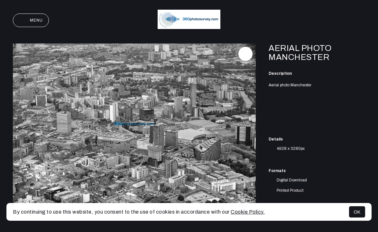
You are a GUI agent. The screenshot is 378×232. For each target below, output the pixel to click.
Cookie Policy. (248, 212)
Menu (31, 20)
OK (357, 212)
